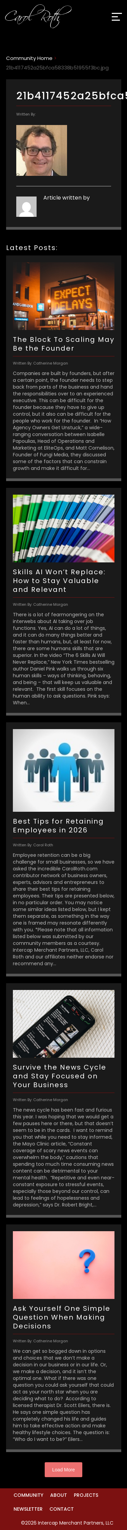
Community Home (29, 58)
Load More (63, 1469)
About (58, 1495)
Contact (61, 1509)
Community (28, 1495)
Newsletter (28, 1509)
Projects (86, 1495)
